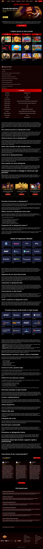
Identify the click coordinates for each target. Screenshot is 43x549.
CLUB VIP (23, 1)
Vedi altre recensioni (21, 482)
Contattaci (36, 540)
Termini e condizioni (37, 536)
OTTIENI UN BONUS (21, 25)
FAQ (35, 541)
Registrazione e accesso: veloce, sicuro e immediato (9, 78)
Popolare (6, 34)
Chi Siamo (25, 535)
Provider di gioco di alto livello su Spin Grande (8, 76)
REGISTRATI (40, 1)
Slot (37, 34)
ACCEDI (36, 1)
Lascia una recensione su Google (36, 458)
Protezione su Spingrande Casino (7, 82)
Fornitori (36, 535)
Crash (26, 34)
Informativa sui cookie (27, 541)
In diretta (16, 34)
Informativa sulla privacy (27, 540)
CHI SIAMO (3, 71)
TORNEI (27, 1)
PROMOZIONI (18, 1)
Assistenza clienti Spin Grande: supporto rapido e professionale (11, 84)
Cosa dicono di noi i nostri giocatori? (7, 86)
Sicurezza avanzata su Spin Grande (7, 80)
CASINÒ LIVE (13, 1)
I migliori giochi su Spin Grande (6, 69)
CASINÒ (8, 1)
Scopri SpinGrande (26, 536)
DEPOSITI (31, 1)
